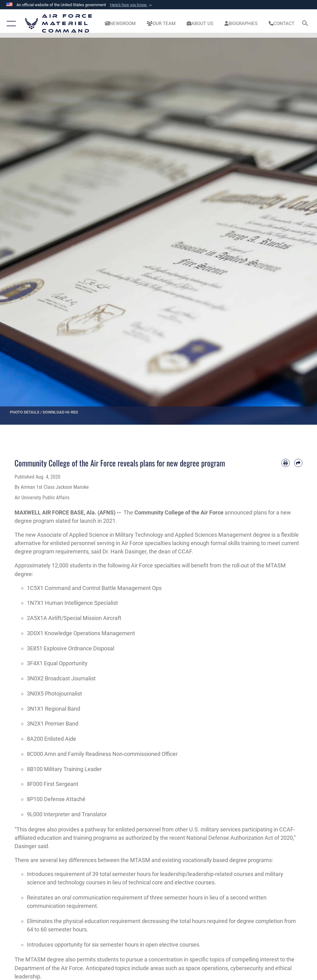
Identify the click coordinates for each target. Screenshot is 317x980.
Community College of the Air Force (179, 512)
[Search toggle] (306, 24)
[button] (131, 5)
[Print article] (285, 463)
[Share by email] (298, 463)
